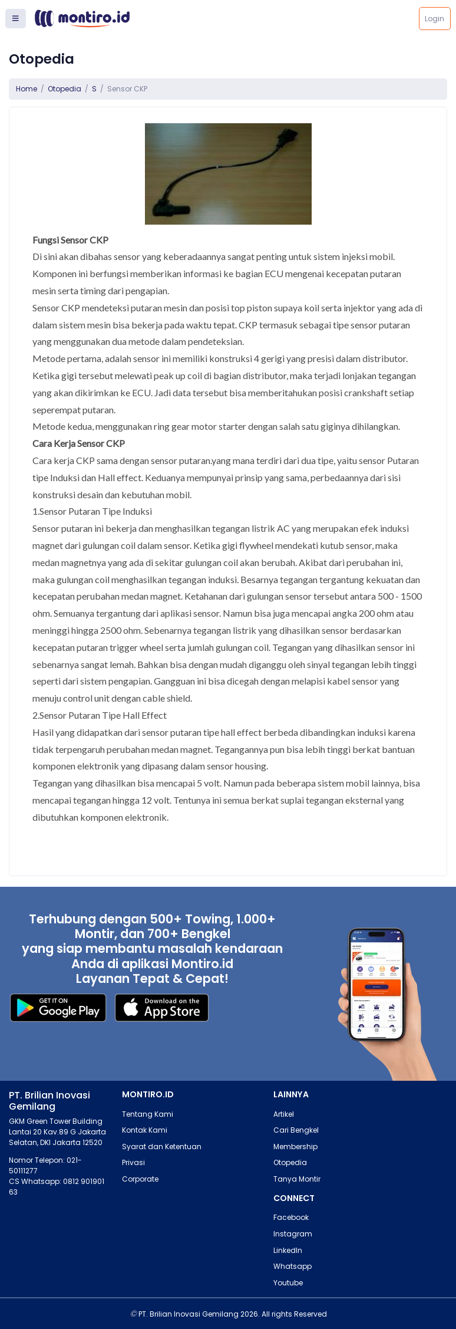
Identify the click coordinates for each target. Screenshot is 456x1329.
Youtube (288, 1283)
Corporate (140, 1179)
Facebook (291, 1217)
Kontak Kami (144, 1130)
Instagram (292, 1234)
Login (434, 19)
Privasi (133, 1162)
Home (26, 89)
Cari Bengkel (296, 1130)
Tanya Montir (296, 1179)
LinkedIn (287, 1250)
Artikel (283, 1114)
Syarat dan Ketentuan (161, 1147)
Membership (295, 1147)
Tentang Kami (147, 1114)
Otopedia (64, 89)
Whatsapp (292, 1266)
